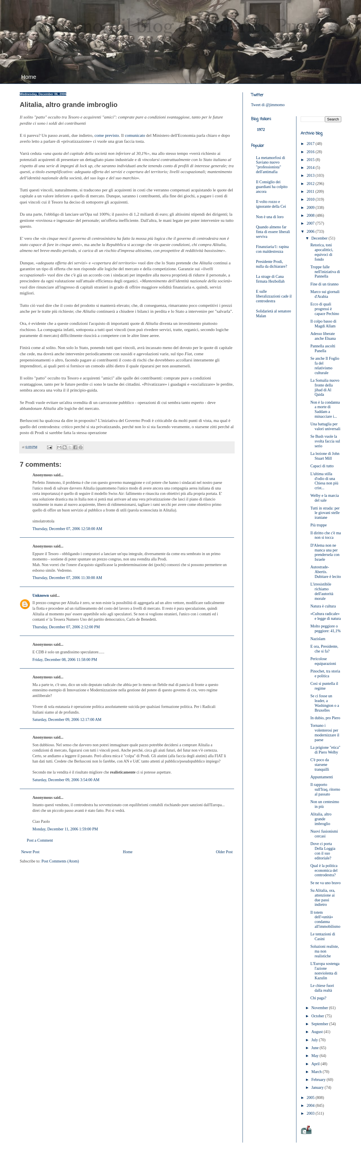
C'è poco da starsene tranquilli (319, 765)
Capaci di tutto (321, 466)
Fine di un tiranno (324, 284)
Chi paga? (318, 998)
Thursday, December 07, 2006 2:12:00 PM (66, 627)
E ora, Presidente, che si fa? (324, 648)
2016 (311, 152)
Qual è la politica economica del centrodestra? (323, 870)
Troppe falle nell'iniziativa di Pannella (325, 272)
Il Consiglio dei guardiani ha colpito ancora (272, 187)
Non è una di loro (270, 217)
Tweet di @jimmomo (268, 105)
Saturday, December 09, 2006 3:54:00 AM (65, 780)
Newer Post (30, 852)
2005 (311, 1098)
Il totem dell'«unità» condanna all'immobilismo (325, 919)
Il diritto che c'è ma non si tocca (325, 535)
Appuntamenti (321, 777)
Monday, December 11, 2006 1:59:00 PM (65, 829)
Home (28, 77)
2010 (311, 199)
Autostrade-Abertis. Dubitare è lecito (325, 572)
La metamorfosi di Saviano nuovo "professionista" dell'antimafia (270, 165)
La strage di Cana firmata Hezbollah (270, 278)
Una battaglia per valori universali (325, 426)
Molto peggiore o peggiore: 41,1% (325, 628)
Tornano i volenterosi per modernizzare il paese (324, 732)
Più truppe (318, 525)
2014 (311, 168)
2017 (311, 144)
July (315, 1040)
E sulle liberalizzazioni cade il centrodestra (274, 296)
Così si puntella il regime (324, 685)
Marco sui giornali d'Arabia (324, 294)
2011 (311, 191)
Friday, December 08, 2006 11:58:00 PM (64, 660)
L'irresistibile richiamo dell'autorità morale (321, 591)
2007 (311, 223)
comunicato (135, 135)
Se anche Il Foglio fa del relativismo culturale (324, 365)
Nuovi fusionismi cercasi (324, 833)
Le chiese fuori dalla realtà (322, 988)
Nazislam (317, 639)
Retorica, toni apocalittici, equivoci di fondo (321, 252)
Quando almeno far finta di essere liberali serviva (273, 232)
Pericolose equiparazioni (323, 661)
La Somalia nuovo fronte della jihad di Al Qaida (324, 387)
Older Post (224, 852)
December (320, 238)
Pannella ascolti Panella (322, 348)
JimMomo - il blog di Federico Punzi (171, 27)
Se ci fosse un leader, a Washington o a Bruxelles (324, 703)
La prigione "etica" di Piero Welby (325, 749)
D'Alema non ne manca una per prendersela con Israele (324, 552)
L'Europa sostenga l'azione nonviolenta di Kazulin (324, 971)
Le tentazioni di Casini (322, 936)
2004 (311, 1105)
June (315, 1048)
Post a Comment (40, 840)
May (315, 1056)
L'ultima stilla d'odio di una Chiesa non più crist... (324, 481)
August (317, 1032)
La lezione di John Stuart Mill (324, 456)
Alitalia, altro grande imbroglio (320, 819)
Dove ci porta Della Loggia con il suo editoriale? (322, 851)
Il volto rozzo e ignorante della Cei (271, 204)
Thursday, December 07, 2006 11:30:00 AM (67, 578)
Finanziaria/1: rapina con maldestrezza (272, 249)
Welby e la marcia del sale (324, 497)
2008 (311, 215)
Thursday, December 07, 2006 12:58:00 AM (67, 529)
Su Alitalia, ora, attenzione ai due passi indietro (322, 897)
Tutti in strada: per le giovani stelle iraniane (325, 513)
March (317, 1072)
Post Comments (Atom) (60, 861)
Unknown (40, 595)
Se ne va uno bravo (325, 883)
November (320, 1008)
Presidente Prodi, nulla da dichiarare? (271, 264)
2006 (311, 231)
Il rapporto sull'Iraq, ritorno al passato (325, 789)
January (318, 1087)
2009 (311, 207)
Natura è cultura (323, 606)
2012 (311, 184)
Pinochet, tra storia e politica (325, 673)
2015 (311, 160)
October (318, 1016)
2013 (311, 175)
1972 (261, 130)
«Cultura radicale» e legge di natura (325, 616)
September (320, 1024)
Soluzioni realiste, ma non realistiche (324, 951)
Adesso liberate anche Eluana (323, 336)
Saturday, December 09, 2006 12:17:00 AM (66, 720)
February (319, 1080)
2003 (311, 1113)
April (316, 1064)
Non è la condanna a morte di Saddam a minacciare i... (325, 409)
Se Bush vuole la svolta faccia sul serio (325, 441)
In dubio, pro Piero (325, 718)
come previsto (106, 135)
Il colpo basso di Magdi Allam (323, 323)
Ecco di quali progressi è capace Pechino (324, 309)
